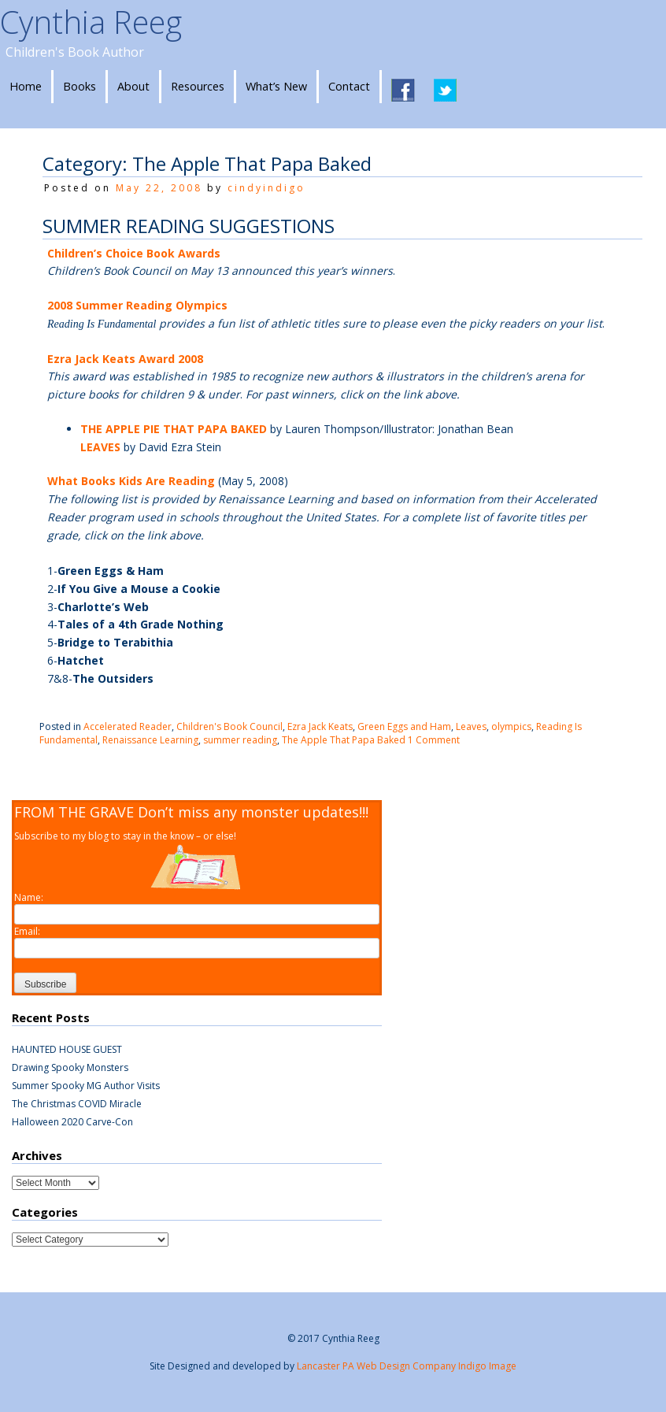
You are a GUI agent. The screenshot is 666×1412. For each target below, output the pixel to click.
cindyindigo (266, 188)
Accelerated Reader (127, 726)
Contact (349, 86)
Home (25, 86)
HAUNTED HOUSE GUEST (67, 1049)
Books (79, 86)
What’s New (276, 86)
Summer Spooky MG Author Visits (86, 1085)
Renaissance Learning (150, 740)
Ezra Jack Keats (320, 726)
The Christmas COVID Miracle (77, 1103)
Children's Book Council (229, 726)
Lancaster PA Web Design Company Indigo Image (406, 1366)
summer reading (240, 740)
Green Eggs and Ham (404, 726)
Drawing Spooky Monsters (70, 1067)
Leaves (471, 726)
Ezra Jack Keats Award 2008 (125, 358)
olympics (511, 726)
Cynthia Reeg (91, 21)
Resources (197, 86)
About (133, 86)
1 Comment (434, 740)
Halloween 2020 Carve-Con (72, 1121)
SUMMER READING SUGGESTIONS (189, 226)
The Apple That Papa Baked (343, 740)
